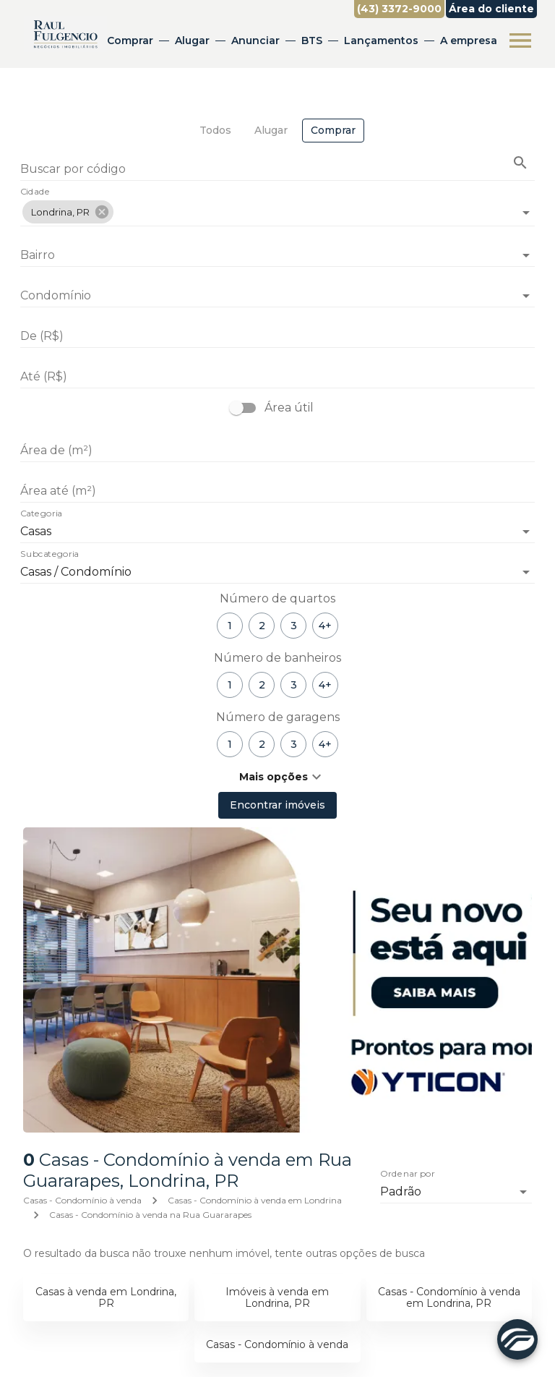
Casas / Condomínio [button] (76, 572)
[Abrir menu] (520, 40)
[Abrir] (526, 212)
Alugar (192, 40)
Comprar (130, 40)
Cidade (35, 192)
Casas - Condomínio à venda (82, 1200)
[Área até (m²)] (277, 491)
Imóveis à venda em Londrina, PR (277, 1297)
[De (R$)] (277, 336)
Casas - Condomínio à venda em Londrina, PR (449, 1297)
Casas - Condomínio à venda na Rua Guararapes (150, 1214)
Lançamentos (381, 40)
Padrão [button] (400, 1191)
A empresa (468, 40)
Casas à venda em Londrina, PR (105, 1297)
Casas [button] (35, 531)
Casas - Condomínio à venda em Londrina (255, 1200)
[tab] (215, 130)
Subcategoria (49, 554)
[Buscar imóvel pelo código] (520, 163)
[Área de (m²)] (277, 450)
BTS (311, 40)
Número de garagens (278, 717)
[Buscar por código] (277, 170)
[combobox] (277, 206)
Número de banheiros (277, 658)
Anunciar (255, 40)
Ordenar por (407, 1173)
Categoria (41, 514)
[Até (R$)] (277, 376)
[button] (67, 211)
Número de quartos (277, 598)
